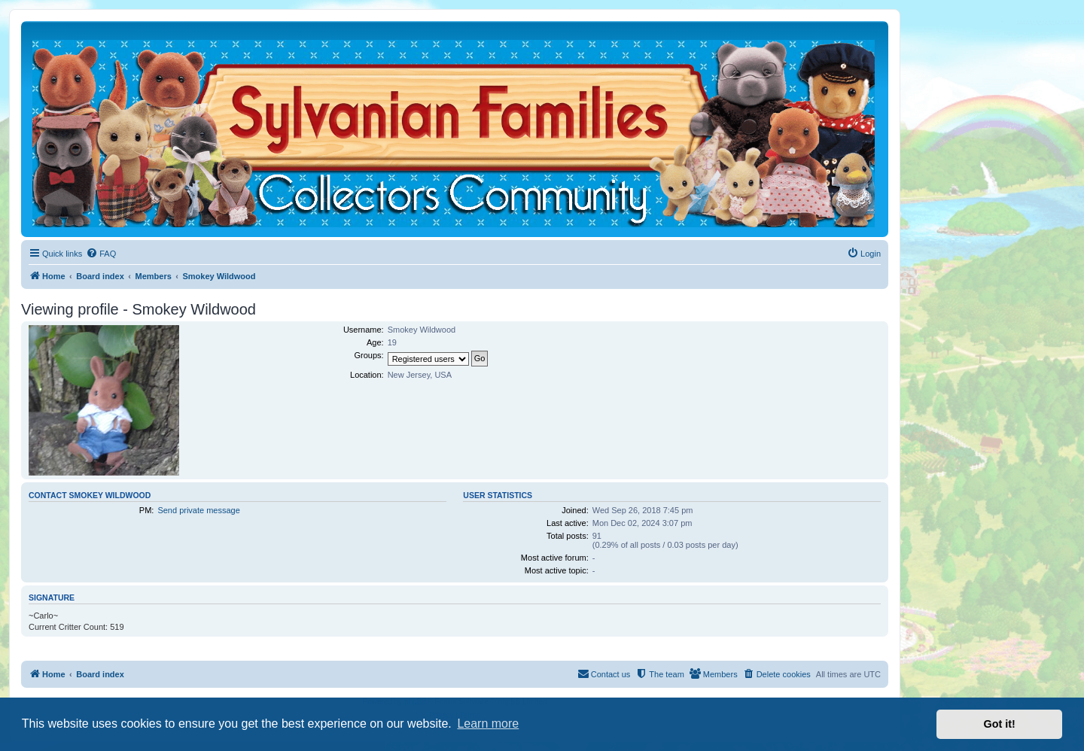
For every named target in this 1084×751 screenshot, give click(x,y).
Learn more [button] (488, 723)
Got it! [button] (999, 724)
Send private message (198, 510)
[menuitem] (101, 254)
